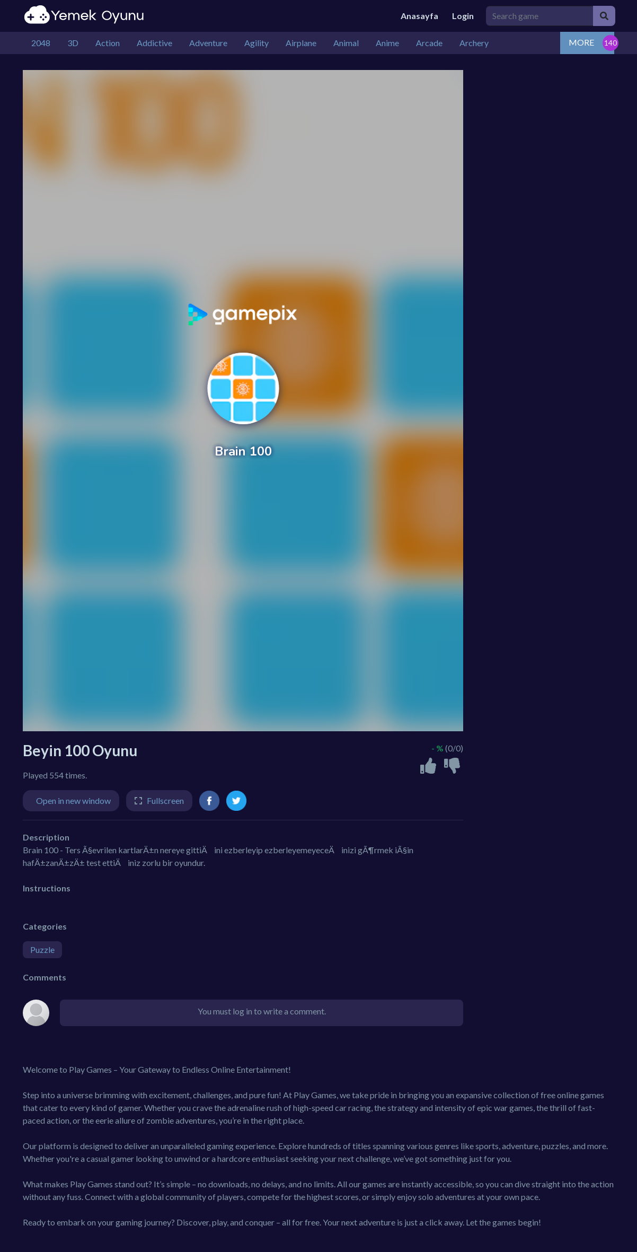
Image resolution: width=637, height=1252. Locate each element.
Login (463, 16)
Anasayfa (419, 16)
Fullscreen (165, 800)
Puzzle (42, 949)
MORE (581, 42)
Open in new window (73, 800)
